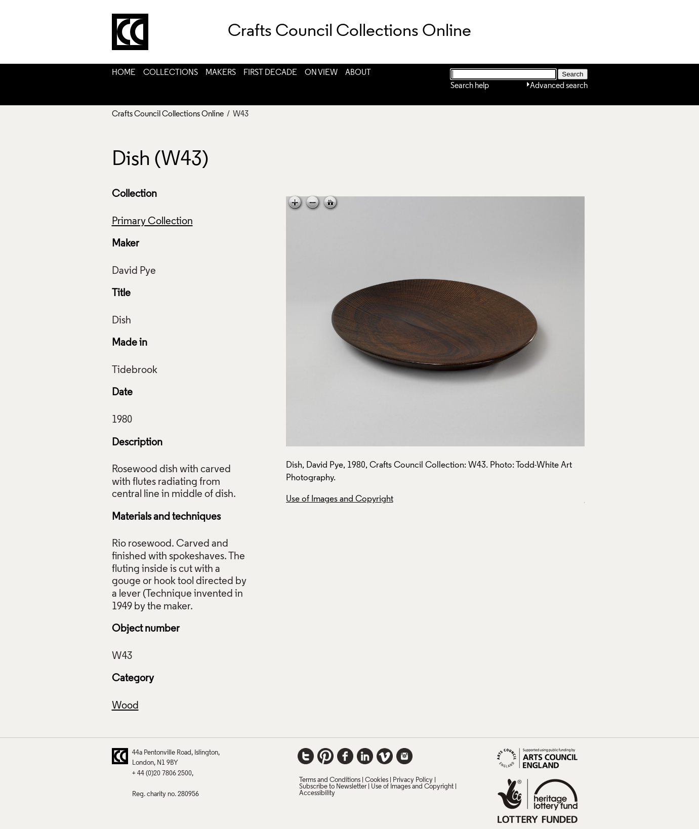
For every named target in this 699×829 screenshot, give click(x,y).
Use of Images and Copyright (339, 499)
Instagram (404, 756)
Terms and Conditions (329, 780)
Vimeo (385, 756)
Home (124, 73)
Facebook (345, 756)
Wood (125, 706)
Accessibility (317, 793)
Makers (220, 73)
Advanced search (559, 86)
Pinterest (325, 756)
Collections (170, 73)
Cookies (376, 780)
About (358, 73)
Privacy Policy (413, 780)
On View (321, 73)
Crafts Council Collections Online (168, 114)
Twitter (306, 756)
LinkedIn (365, 756)
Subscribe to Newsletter (332, 786)
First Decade (270, 73)
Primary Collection (152, 222)
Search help (469, 86)
